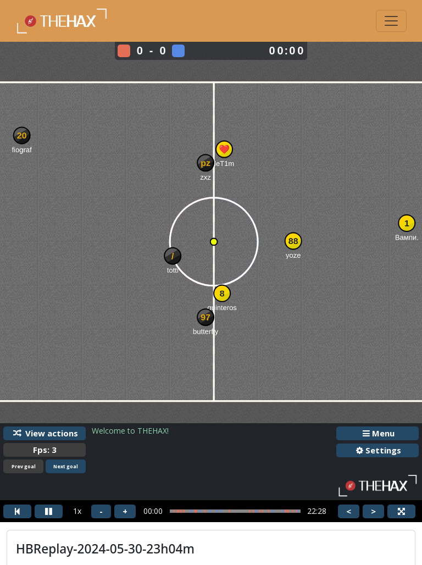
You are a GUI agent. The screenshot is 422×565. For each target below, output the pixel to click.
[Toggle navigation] (391, 21)
